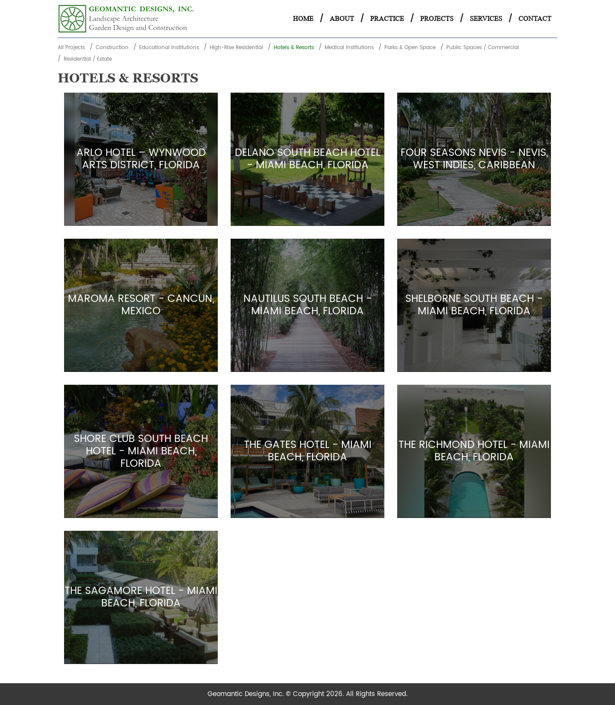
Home (303, 18)
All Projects (71, 48)
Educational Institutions (169, 48)
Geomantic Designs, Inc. (247, 694)
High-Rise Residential (236, 48)
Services (486, 18)
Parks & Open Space (410, 48)
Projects (437, 18)
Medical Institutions (349, 48)
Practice (387, 18)
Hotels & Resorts (294, 48)
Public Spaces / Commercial (482, 48)
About (342, 18)
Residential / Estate (88, 59)
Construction (112, 48)
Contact (534, 18)
